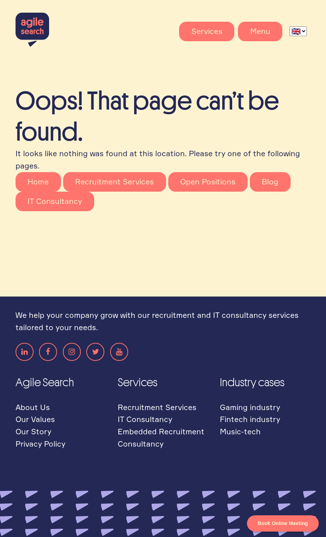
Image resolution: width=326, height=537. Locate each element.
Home (38, 181)
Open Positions (207, 181)
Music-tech (240, 431)
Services (206, 31)
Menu (260, 31)
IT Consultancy (54, 201)
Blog (270, 181)
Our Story (33, 431)
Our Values (35, 419)
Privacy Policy (40, 443)
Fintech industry (250, 419)
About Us (33, 407)
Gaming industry (250, 407)
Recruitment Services (114, 181)
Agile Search (43, 30)
